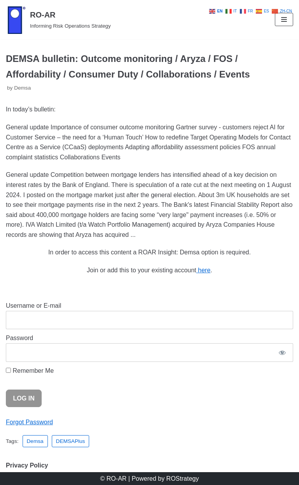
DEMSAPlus (70, 441)
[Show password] (282, 352)
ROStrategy (182, 478)
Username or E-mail (33, 305)
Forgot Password (29, 422)
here (203, 270)
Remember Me (30, 370)
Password (19, 338)
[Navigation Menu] (284, 19)
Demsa (22, 88)
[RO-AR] (58, 19)
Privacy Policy (27, 465)
